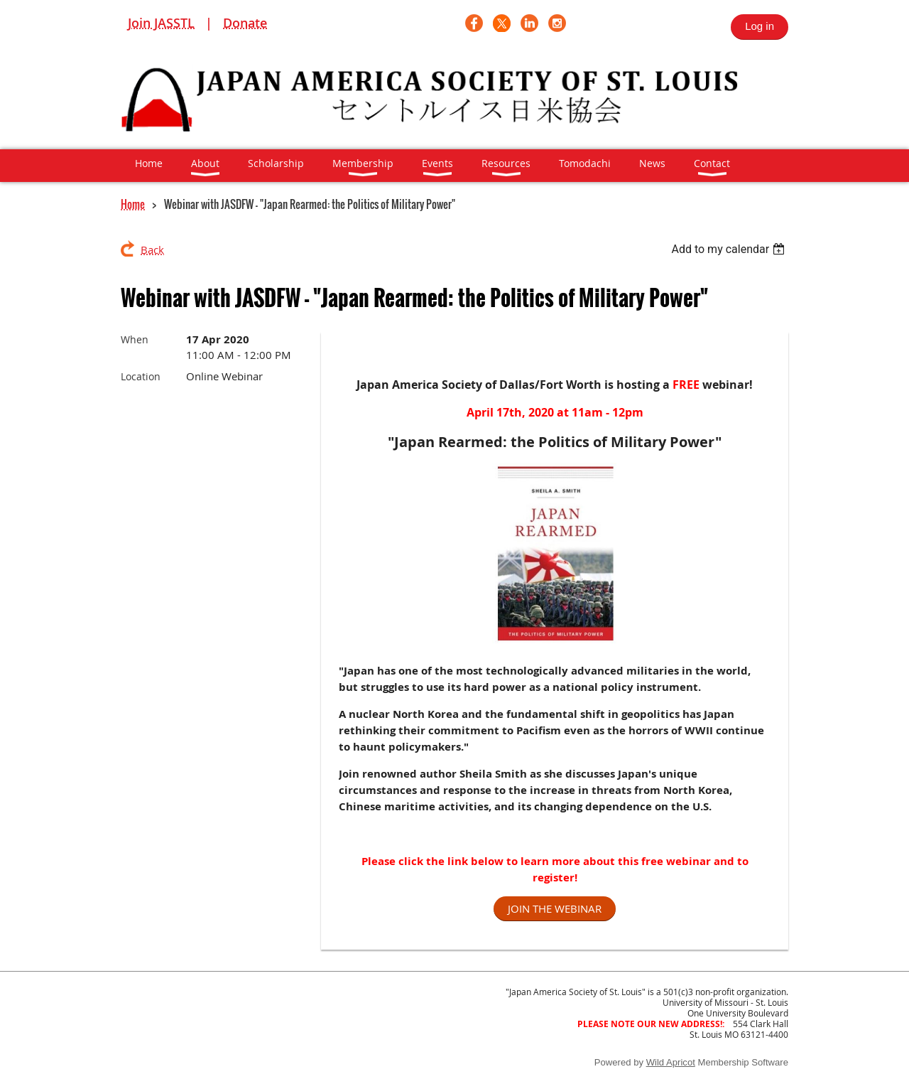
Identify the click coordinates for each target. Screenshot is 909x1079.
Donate (245, 22)
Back (152, 249)
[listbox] (729, 249)
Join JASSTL (161, 22)
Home (133, 204)
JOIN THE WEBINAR (555, 908)
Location (140, 376)
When (134, 339)
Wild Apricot (670, 1062)
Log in (759, 26)
